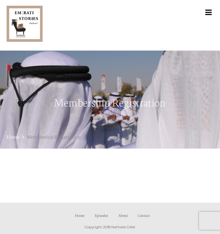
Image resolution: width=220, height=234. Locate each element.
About (123, 215)
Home (13, 136)
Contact (144, 215)
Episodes (101, 215)
